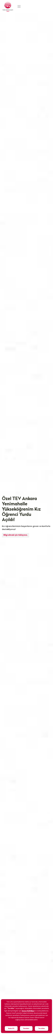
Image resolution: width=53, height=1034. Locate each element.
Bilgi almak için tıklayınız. (15, 535)
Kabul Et (11, 1028)
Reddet (26, 1028)
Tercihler (41, 1028)
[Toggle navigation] (19, 6)
